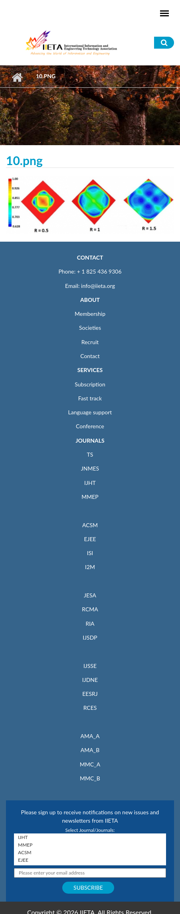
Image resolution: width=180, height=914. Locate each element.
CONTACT (90, 257)
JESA (90, 595)
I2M (90, 566)
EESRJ (89, 693)
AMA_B (90, 750)
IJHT (90, 482)
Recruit (90, 342)
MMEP (90, 496)
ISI (90, 553)
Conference (90, 426)
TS (90, 454)
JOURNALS (89, 440)
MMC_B (90, 778)
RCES (90, 707)
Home (17, 77)
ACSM (90, 525)
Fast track (90, 398)
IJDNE (90, 679)
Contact (90, 356)
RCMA (90, 609)
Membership (90, 313)
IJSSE (90, 665)
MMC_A (90, 764)
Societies (90, 327)
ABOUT (90, 299)
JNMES (90, 468)
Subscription (90, 384)
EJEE (90, 539)
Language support (90, 412)
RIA (89, 623)
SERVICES (90, 369)
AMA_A (90, 736)
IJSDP (90, 637)
